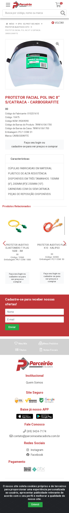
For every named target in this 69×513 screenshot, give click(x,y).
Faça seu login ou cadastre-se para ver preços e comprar (34, 144)
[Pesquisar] (63, 13)
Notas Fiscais (48, 350)
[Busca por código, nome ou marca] (31, 13)
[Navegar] (4, 243)
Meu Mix (20, 343)
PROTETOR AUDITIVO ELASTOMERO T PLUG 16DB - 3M (17, 247)
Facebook (34, 454)
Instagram (34, 450)
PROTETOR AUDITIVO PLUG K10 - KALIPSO (51, 246)
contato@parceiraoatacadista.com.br (34, 436)
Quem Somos (34, 382)
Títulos (20, 350)
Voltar (58, 22)
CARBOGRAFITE (20, 135)
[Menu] (8, 5)
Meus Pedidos (48, 343)
